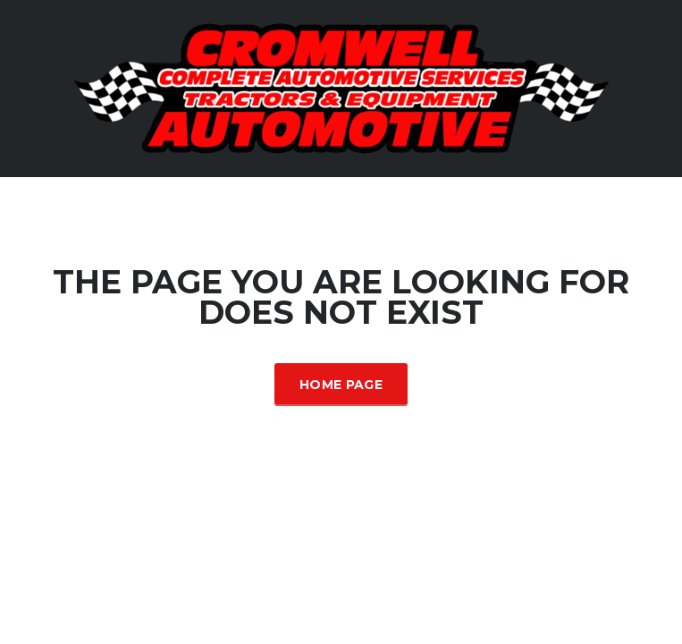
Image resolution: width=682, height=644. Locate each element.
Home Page (341, 385)
